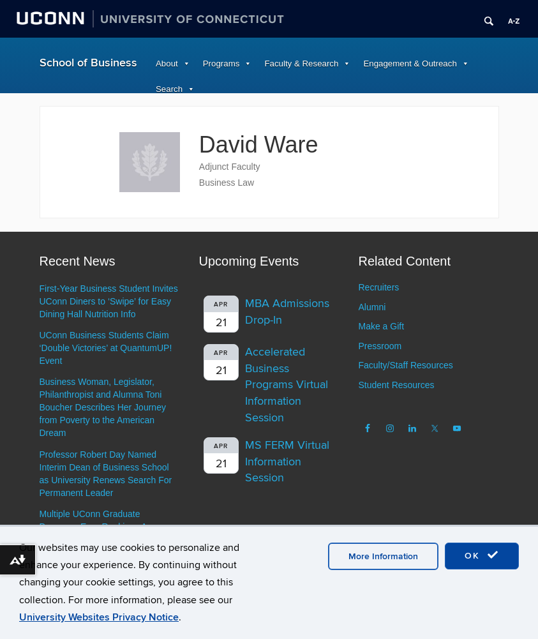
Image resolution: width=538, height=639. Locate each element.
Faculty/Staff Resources (406, 365)
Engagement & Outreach (409, 63)
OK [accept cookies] (482, 555)
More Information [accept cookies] (383, 556)
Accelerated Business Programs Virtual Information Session (286, 385)
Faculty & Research (301, 63)
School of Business (88, 63)
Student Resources (397, 385)
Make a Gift (382, 326)
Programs (221, 63)
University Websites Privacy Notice (99, 617)
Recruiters (379, 287)
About (167, 63)
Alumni (372, 307)
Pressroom (380, 346)
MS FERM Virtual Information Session (287, 462)
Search (169, 89)
